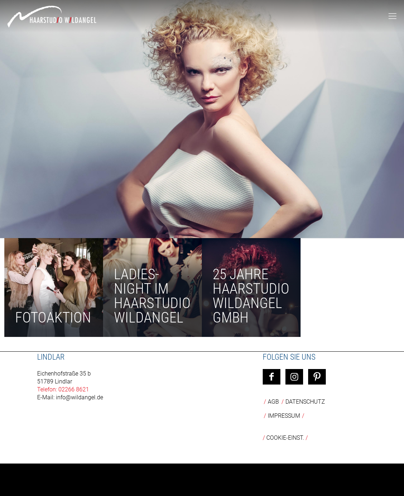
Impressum (284, 415)
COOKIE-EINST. (285, 437)
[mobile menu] (392, 16)
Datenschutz (305, 401)
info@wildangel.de (79, 397)
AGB (273, 401)
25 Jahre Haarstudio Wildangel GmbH (251, 296)
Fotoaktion (53, 317)
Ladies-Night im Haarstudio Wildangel (152, 296)
